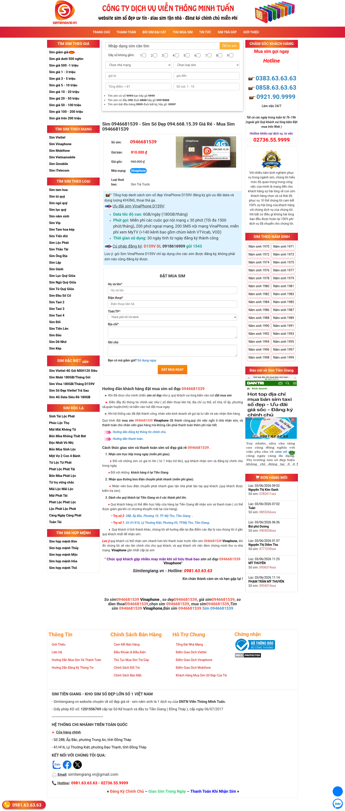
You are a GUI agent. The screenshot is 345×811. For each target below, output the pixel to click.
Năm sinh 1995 (283, 341)
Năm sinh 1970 (258, 246)
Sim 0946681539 (217, 608)
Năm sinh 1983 (283, 294)
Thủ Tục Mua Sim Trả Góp (131, 660)
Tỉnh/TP (114, 311)
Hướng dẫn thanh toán (128, 439)
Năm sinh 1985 (283, 302)
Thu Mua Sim (183, 32)
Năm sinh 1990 (258, 326)
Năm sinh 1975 (283, 262)
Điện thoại (115, 298)
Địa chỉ (113, 324)
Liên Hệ (57, 652)
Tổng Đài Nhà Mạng (189, 644)
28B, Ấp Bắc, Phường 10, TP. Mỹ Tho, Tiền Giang (158, 516)
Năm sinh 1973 (283, 254)
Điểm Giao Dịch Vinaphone (194, 660)
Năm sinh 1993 (283, 333)
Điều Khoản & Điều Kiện (130, 652)
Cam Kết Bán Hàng (126, 644)
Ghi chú (113, 342)
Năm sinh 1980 (258, 286)
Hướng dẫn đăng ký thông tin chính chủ (139, 432)
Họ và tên (115, 284)
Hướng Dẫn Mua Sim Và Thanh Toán (76, 660)
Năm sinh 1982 (258, 294)
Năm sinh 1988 (258, 318)
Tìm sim (229, 46)
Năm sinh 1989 (283, 318)
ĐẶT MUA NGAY (172, 369)
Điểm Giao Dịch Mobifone (193, 667)
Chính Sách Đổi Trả (127, 667)
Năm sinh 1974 (258, 262)
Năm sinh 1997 (283, 349)
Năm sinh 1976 (258, 270)
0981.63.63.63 (26, 805)
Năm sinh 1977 (283, 270)
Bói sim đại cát (154, 32)
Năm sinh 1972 (258, 254)
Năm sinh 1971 (283, 246)
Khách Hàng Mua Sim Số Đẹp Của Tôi (201, 675)
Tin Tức (205, 32)
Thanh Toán (126, 32)
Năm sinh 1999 (283, 357)
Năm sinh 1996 (258, 349)
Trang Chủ (101, 32)
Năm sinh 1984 (258, 302)
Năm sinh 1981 (283, 286)
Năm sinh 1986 (258, 310)
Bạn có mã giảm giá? (132, 360)
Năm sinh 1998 (258, 357)
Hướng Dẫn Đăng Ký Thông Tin (73, 667)
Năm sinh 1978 (258, 278)
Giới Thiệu (251, 32)
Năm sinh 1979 (283, 278)
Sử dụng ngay (146, 360)
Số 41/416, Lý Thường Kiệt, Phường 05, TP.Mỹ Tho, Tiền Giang (167, 522)
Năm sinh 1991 (283, 326)
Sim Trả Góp (227, 32)
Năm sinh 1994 (258, 341)
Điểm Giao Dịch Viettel (191, 652)
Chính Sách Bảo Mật (127, 675)
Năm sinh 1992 (258, 333)
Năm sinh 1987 (283, 310)
